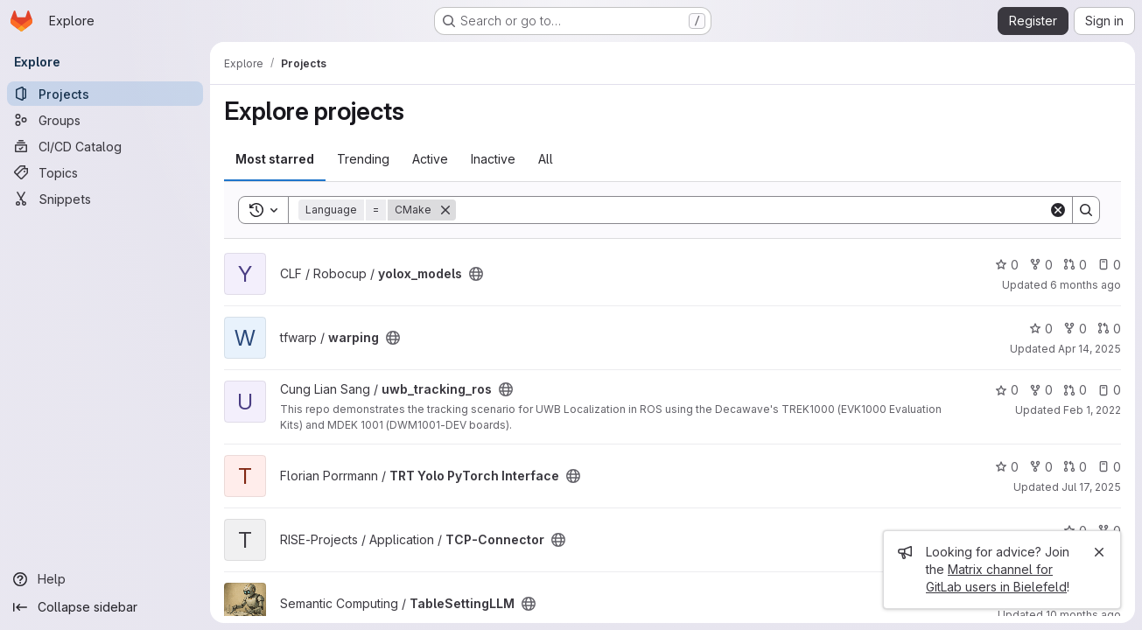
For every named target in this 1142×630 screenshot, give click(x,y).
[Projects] (105, 93)
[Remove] (445, 210)
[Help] (105, 579)
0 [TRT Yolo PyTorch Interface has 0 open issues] (1109, 466)
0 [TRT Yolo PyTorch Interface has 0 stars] (1007, 466)
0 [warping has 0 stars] (1041, 328)
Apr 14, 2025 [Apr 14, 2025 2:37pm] (1089, 348)
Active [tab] (430, 158)
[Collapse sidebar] (105, 607)
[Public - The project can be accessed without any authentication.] (476, 274)
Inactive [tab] (493, 158)
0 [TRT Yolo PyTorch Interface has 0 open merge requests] (1075, 466)
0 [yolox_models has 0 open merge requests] (1075, 264)
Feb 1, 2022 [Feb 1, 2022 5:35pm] (1092, 409)
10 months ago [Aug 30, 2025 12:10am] (1083, 614)
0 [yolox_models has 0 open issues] (1109, 264)
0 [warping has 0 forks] (1075, 328)
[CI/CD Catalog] (105, 146)
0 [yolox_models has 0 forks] (1041, 264)
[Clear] (1057, 210)
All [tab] (545, 158)
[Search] (752, 210)
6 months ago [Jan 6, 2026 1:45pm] (1085, 284)
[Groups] (105, 120)
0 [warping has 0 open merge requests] (1109, 328)
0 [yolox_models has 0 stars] (1007, 264)
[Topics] (105, 172)
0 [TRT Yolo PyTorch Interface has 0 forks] (1041, 466)
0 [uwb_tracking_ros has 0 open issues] (1109, 389)
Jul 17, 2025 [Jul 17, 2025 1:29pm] (1091, 487)
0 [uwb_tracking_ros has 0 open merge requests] (1075, 389)
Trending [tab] (363, 158)
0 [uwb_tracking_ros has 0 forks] (1041, 389)
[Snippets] (105, 198)
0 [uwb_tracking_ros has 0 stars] (1007, 389)
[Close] (1099, 552)
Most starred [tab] (274, 158)
